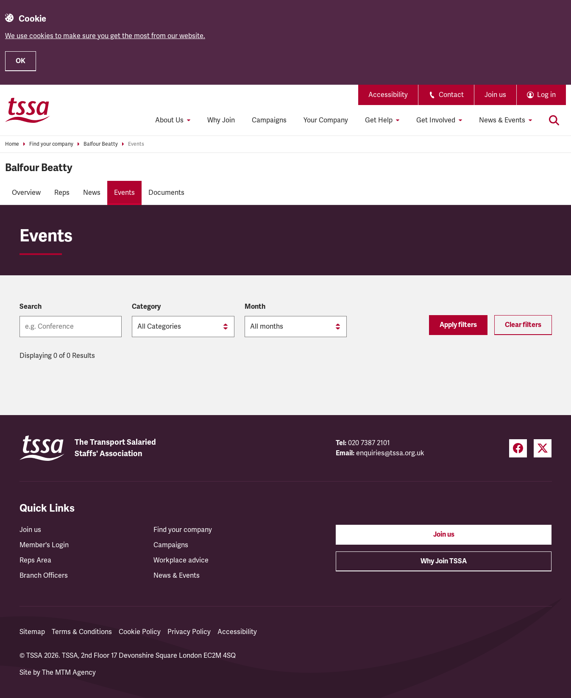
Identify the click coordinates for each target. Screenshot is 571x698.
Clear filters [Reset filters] (523, 325)
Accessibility (388, 95)
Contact (446, 95)
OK (20, 61)
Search (30, 306)
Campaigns (269, 120)
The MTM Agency (69, 672)
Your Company (326, 120)
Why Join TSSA (444, 561)
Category (146, 306)
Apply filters (458, 325)
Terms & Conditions (82, 632)
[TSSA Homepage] (27, 110)
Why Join (221, 120)
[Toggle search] (554, 120)
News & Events (176, 575)
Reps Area (35, 560)
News (91, 192)
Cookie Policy (140, 632)
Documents (166, 192)
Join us (495, 95)
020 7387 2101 (369, 443)
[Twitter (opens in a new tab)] (543, 448)
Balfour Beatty (101, 144)
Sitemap (32, 632)
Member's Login (44, 545)
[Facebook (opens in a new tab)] (518, 448)
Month (255, 306)
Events (136, 144)
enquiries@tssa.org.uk (390, 453)
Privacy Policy (189, 632)
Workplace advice (181, 560)
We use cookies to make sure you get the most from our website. (105, 36)
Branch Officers (43, 575)
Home (12, 144)
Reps (62, 192)
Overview (26, 192)
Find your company (51, 144)
